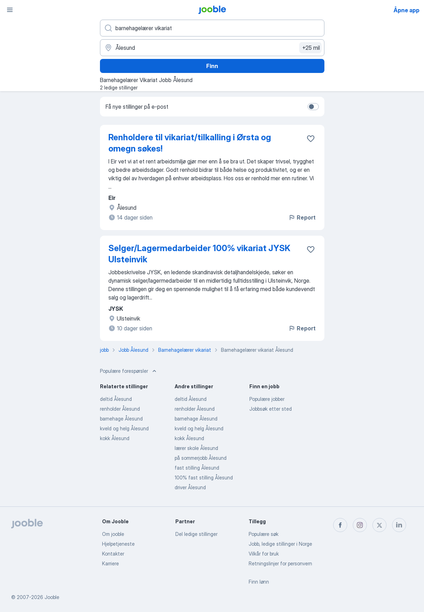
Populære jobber (266, 399)
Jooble (52, 597)
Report (302, 217)
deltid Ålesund (116, 399)
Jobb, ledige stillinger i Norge (280, 544)
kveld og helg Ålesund (124, 428)
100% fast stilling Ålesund (204, 477)
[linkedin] (399, 525)
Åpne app (406, 10)
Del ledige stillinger (196, 534)
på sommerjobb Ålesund (201, 458)
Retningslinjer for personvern (280, 563)
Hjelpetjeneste (118, 544)
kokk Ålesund (114, 438)
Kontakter (113, 554)
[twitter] (379, 525)
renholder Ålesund (120, 409)
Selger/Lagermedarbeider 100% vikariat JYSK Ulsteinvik (199, 253)
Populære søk (263, 534)
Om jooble (113, 534)
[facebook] (340, 525)
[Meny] (10, 10)
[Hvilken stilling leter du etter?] (212, 28)
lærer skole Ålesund (196, 448)
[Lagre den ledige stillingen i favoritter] (310, 138)
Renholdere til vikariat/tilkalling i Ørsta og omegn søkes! (189, 143)
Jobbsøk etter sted (270, 409)
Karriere (110, 563)
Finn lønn (259, 582)
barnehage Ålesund (121, 419)
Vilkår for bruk (264, 554)
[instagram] (360, 525)
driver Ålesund (190, 487)
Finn (212, 65)
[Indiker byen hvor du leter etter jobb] (212, 47)
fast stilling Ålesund (197, 468)
